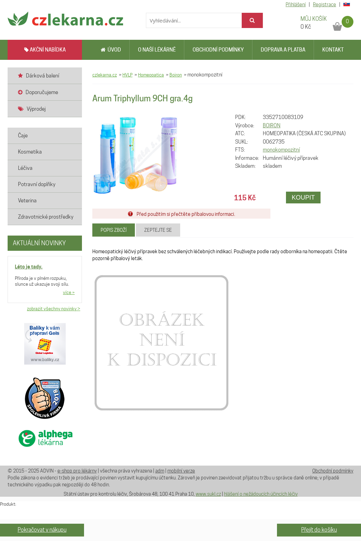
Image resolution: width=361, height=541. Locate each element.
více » (69, 292)
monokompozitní (281, 150)
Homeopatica (151, 74)
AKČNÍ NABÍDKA (45, 50)
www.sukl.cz (208, 494)
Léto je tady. (29, 266)
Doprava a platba (283, 50)
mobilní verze (181, 471)
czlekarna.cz (104, 74)
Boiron (175, 74)
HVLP (127, 74)
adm (159, 471)
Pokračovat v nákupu (42, 529)
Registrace (324, 4)
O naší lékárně (157, 50)
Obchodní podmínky (218, 50)
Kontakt (333, 50)
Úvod (111, 50)
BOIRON (271, 125)
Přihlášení (296, 4)
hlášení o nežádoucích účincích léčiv (261, 494)
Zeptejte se (158, 230)
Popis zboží (114, 230)
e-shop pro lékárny (77, 471)
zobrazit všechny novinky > (53, 308)
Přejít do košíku (319, 529)
